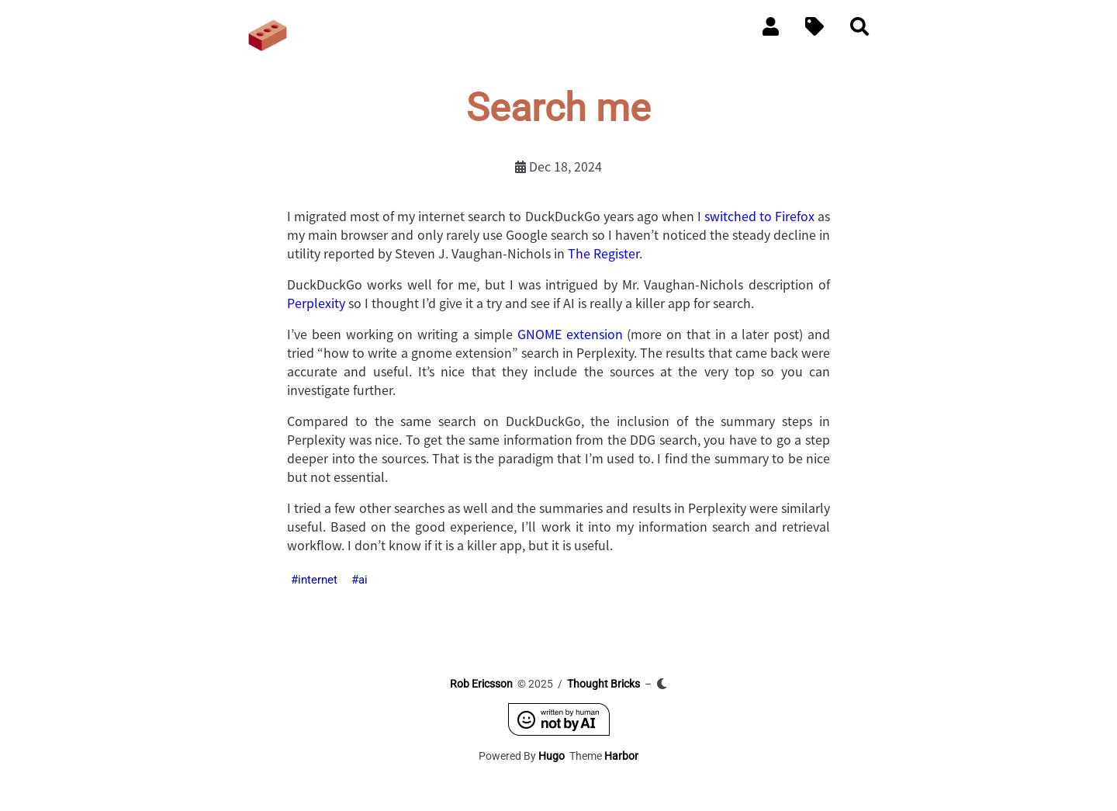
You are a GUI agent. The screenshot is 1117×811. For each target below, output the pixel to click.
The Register (603, 253)
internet (317, 580)
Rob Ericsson (481, 684)
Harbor (621, 756)
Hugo (551, 756)
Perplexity (316, 302)
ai (363, 580)
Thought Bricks (603, 684)
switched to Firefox (759, 215)
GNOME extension (570, 333)
